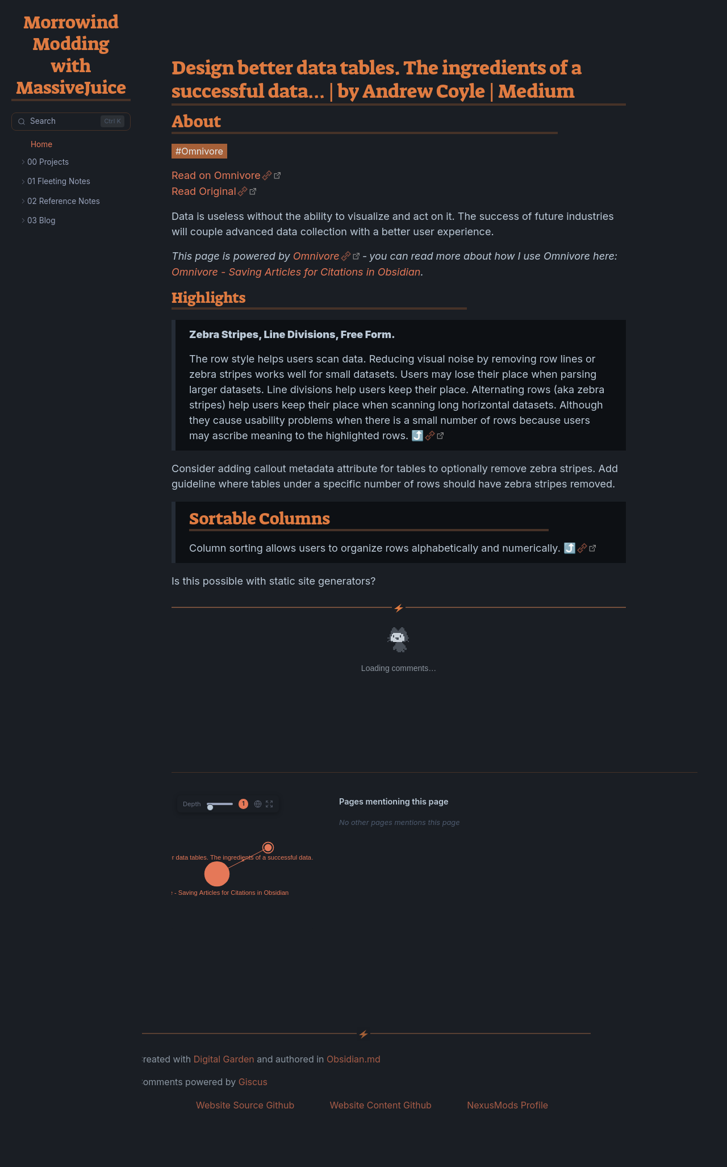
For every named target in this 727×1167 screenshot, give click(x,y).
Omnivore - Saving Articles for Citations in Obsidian (296, 272)
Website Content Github (380, 1105)
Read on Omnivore (216, 175)
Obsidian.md (354, 1059)
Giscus (253, 1081)
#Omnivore (199, 151)
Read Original (204, 191)
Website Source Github (245, 1105)
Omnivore (316, 256)
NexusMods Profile (507, 1105)
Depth (192, 804)
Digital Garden (224, 1059)
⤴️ (417, 435)
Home (41, 144)
